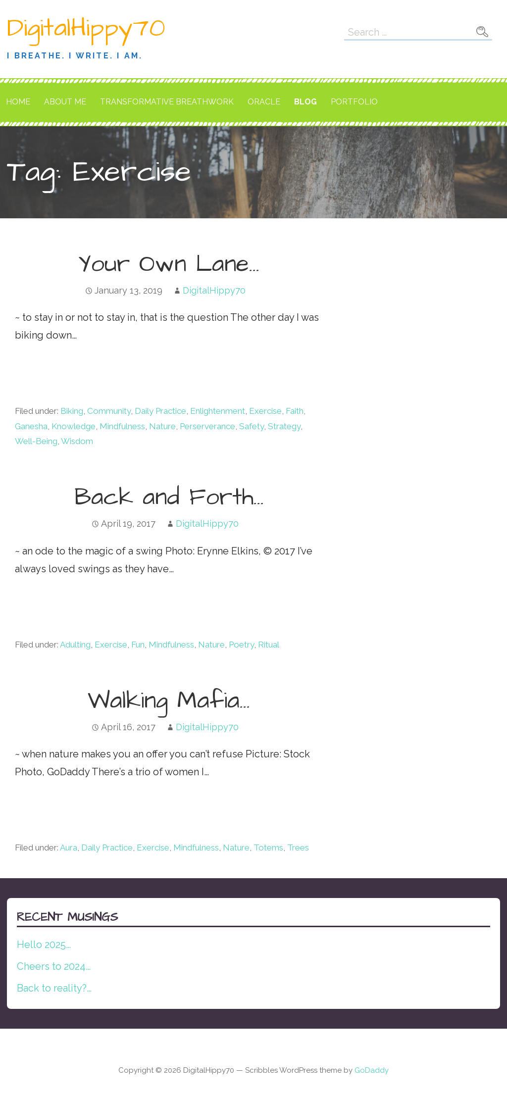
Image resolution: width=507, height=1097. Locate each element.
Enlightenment (217, 411)
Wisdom (77, 441)
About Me (65, 101)
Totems (268, 847)
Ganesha (31, 426)
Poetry (241, 644)
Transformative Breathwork (167, 101)
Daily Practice (160, 411)
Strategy (284, 426)
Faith (295, 411)
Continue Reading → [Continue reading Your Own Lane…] (72, 371)
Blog (305, 101)
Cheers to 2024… (54, 966)
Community (109, 411)
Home (18, 101)
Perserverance (207, 426)
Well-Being (36, 441)
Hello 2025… (44, 944)
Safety (251, 426)
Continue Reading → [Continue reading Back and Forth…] (72, 605)
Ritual (268, 644)
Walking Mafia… (169, 701)
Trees (298, 847)
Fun (138, 644)
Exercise (265, 411)
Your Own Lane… (168, 264)
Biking (71, 411)
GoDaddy (372, 1070)
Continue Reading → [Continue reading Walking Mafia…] (72, 808)
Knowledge (73, 426)
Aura (68, 847)
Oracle (264, 101)
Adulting (75, 644)
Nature (162, 426)
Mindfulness (122, 426)
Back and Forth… (169, 497)
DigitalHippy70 (86, 28)
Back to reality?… (54, 988)
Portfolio (354, 101)
